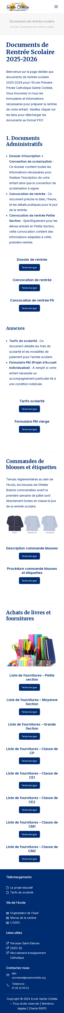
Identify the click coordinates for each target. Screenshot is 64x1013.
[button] (56, 6)
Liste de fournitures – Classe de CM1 (32, 824)
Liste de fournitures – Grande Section (32, 726)
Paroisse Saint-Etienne (24, 943)
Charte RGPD (37, 1008)
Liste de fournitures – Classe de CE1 (32, 775)
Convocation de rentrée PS (32, 300)
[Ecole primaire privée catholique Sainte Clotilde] (17, 7)
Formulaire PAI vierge (32, 421)
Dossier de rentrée (32, 259)
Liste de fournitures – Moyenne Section (32, 702)
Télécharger (29, 267)
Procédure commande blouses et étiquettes (32, 571)
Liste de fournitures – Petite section (32, 677)
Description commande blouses (32, 548)
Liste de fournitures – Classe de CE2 (32, 800)
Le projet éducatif (21, 887)
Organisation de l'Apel (24, 913)
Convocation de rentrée (32, 280)
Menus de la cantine (23, 917)
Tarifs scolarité (32, 401)
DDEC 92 (16, 948)
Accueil (14, 26)
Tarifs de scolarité (21, 892)
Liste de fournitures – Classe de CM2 (32, 849)
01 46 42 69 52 (20, 987)
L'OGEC (15, 922)
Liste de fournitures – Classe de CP (32, 751)
